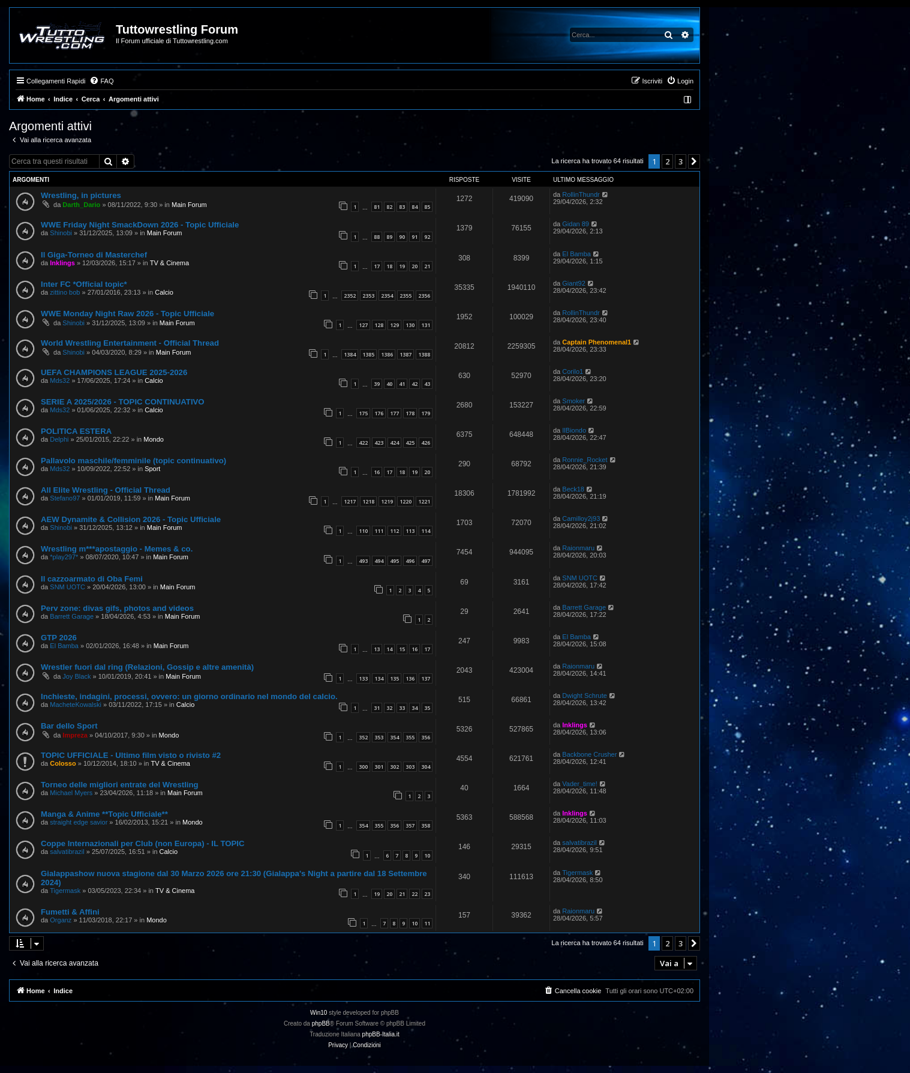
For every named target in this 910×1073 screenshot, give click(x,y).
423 (378, 442)
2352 (350, 295)
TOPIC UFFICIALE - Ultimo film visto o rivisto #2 (131, 755)
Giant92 (573, 283)
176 (378, 413)
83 (402, 207)
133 (363, 678)
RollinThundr (580, 194)
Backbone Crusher (589, 754)
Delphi (59, 439)
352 (363, 737)
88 (377, 237)
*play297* (64, 557)
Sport (152, 468)
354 (394, 737)
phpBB (321, 1023)
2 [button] (667, 161)
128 (378, 325)
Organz (60, 920)
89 (389, 237)
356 (425, 737)
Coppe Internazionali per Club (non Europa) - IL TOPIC (142, 843)
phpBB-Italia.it (381, 1034)
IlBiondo (574, 430)
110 (363, 531)
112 (394, 531)
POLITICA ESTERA (76, 431)
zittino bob (65, 292)
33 (402, 708)
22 (415, 894)
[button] (694, 161)
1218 (368, 501)
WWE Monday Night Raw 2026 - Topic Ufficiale (127, 313)
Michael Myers (71, 792)
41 (402, 384)
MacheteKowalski (75, 704)
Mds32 (60, 380)
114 (425, 531)
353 (378, 737)
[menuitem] (101, 81)
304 (425, 767)
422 (363, 442)
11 (427, 923)
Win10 (318, 1012)
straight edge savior (78, 822)
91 (415, 237)
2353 (368, 295)
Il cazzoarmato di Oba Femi (92, 578)
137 (425, 678)
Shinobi (61, 232)
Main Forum (189, 204)
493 (363, 561)
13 (377, 649)
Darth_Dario (81, 204)
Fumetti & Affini (70, 911)
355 (410, 737)
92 (427, 237)
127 (363, 325)
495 (394, 561)
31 (377, 708)
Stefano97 (65, 498)
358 (425, 825)
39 (377, 384)
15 (402, 649)
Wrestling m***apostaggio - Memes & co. (117, 548)
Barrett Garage (72, 616)
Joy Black (76, 676)
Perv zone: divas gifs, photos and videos (117, 608)
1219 (387, 501)
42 (415, 384)
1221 (424, 501)
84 (415, 207)
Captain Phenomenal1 (596, 342)
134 (378, 678)
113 (410, 531)
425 (410, 442)
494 (378, 561)
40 (389, 384)
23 (427, 894)
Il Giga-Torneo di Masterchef (94, 254)
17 (377, 266)
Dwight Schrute (584, 695)
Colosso (63, 763)
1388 (424, 354)
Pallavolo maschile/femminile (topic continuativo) (133, 460)
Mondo (153, 439)
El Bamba (576, 253)
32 (389, 708)
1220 (406, 501)
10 (427, 855)
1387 (406, 354)
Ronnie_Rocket (584, 459)
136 (410, 678)
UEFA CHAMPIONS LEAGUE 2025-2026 (114, 372)
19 (402, 266)
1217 (350, 501)
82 (389, 207)
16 (377, 472)
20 (415, 266)
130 (410, 325)
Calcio (164, 292)
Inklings (62, 262)
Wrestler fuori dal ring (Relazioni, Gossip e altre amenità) (147, 667)
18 (389, 266)
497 (425, 561)
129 (394, 325)
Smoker (573, 400)
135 (394, 678)
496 (410, 561)
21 (427, 266)
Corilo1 (572, 371)
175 (363, 413)
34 (415, 708)
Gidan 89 (575, 223)
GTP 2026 (59, 637)
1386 (387, 354)
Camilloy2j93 (581, 518)
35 (427, 708)
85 (427, 207)
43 (427, 384)
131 (425, 325)
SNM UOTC (67, 587)
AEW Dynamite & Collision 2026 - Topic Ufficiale (131, 519)
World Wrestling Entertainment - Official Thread (130, 342)
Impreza (75, 735)
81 (377, 207)
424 (394, 442)
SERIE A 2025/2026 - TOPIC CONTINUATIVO (123, 401)
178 (410, 413)
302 (394, 767)
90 (402, 237)
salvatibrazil (67, 851)
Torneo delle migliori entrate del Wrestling (120, 784)
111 (378, 531)
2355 (406, 295)
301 (378, 767)
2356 (424, 295)
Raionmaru (578, 548)
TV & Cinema (169, 262)
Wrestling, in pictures (81, 195)
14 (389, 649)
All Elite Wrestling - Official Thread (105, 489)
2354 (387, 295)
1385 (368, 354)
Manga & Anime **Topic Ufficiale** (104, 814)
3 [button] (680, 161)
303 (410, 767)
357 (410, 825)
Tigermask (65, 890)
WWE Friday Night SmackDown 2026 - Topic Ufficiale (140, 224)
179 (425, 413)
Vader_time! (579, 783)
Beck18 (573, 489)
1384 (350, 354)
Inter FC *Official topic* (84, 284)
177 (394, 413)
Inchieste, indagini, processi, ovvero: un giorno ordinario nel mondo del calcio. (189, 696)
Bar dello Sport (69, 725)
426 (425, 442)
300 (363, 767)
